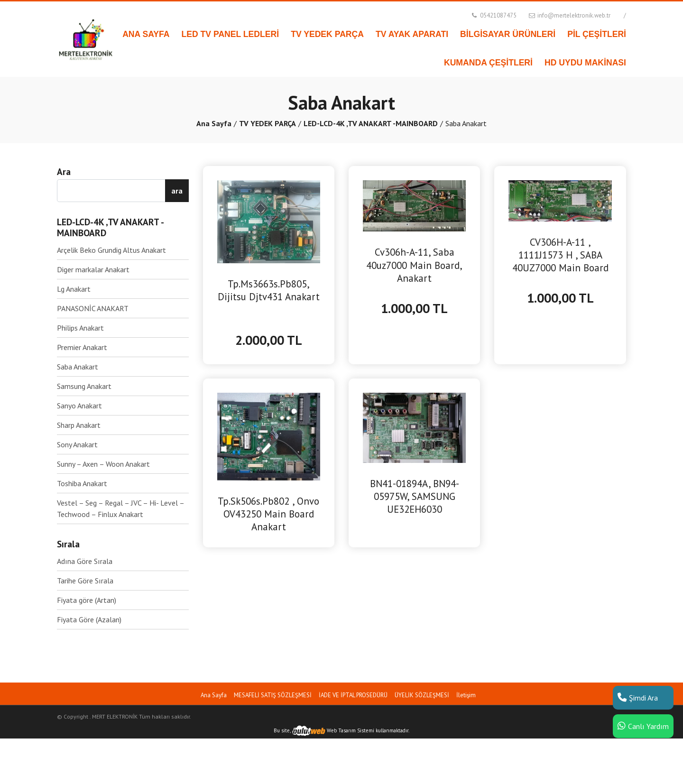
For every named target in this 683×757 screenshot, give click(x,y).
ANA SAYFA (145, 34)
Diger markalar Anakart (93, 269)
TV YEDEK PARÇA (327, 34)
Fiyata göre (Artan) (86, 600)
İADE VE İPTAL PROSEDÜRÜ (353, 695)
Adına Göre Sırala (84, 561)
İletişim (466, 695)
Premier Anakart (82, 347)
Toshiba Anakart (82, 483)
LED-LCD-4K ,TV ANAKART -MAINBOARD (371, 123)
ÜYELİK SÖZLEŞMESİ (422, 695)
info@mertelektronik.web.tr (568, 15)
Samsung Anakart (84, 386)
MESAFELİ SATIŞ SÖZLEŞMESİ (273, 695)
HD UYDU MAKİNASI (585, 62)
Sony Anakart (77, 444)
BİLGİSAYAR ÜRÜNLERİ (507, 34)
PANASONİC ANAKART (93, 308)
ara (177, 190)
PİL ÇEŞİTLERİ (596, 34)
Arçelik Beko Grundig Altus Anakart (111, 250)
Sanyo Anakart (79, 405)
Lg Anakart (74, 289)
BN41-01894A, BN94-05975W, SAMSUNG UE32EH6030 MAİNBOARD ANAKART (414, 496)
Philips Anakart (80, 327)
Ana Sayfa (213, 123)
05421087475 (493, 15)
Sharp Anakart (79, 425)
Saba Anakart (77, 366)
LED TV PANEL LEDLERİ (230, 34)
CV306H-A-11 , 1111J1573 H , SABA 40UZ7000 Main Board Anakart (560, 255)
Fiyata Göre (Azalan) (89, 619)
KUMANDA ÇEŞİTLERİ (488, 62)
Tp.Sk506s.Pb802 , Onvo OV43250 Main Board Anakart (268, 514)
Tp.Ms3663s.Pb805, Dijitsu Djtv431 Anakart (269, 290)
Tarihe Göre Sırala (85, 580)
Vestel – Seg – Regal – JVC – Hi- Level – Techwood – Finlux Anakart (120, 508)
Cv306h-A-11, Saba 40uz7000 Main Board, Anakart (414, 265)
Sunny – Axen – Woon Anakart (103, 464)
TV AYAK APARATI (412, 34)
